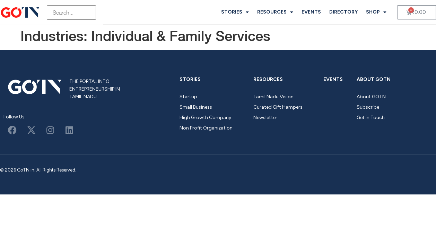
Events (311, 12)
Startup (188, 97)
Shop (376, 12)
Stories (235, 12)
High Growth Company (205, 117)
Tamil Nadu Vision (273, 97)
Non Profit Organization (206, 128)
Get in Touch (371, 117)
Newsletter (265, 117)
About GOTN (374, 79)
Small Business (196, 107)
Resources (275, 12)
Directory (343, 12)
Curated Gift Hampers (278, 107)
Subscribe (368, 107)
